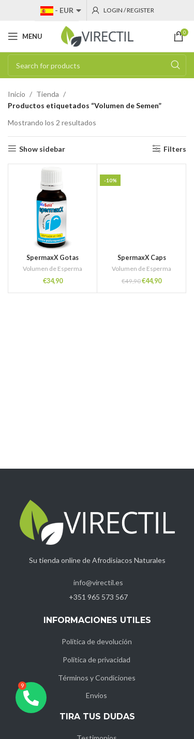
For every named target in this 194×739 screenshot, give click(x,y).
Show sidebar (42, 148)
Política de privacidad (96, 659)
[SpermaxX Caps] (141, 208)
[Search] (97, 65)
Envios (96, 695)
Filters (174, 148)
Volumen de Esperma (52, 268)
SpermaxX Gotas (52, 258)
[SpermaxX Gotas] (52, 208)
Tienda (47, 94)
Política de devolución (97, 641)
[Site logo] (97, 35)
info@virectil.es (98, 582)
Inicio (16, 94)
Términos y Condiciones (97, 677)
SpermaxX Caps (141, 258)
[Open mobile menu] (25, 36)
